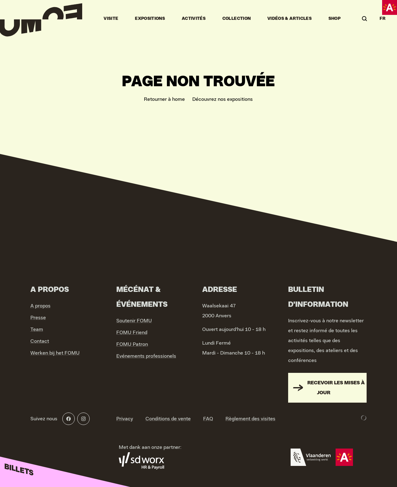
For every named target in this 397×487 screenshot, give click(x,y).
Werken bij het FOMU (55, 353)
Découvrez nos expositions (222, 99)
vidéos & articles (289, 18)
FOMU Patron (132, 344)
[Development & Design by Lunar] (364, 417)
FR (383, 18)
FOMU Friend (131, 332)
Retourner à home (164, 99)
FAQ (208, 418)
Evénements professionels (146, 356)
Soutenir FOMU (134, 320)
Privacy (124, 418)
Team (36, 329)
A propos (40, 305)
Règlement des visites (250, 418)
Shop (334, 18)
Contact (39, 341)
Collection (236, 18)
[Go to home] (41, 18)
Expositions (150, 18)
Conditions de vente (168, 418)
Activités (194, 18)
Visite (111, 18)
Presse (38, 317)
